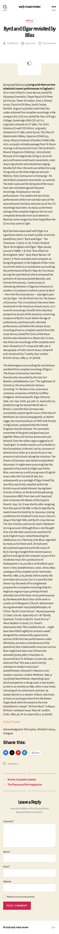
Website (7, 881)
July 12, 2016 (31, 43)
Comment (8, 821)
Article (29, 21)
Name (7, 852)
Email (6, 866)
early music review (29, 6)
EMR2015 (14, 43)
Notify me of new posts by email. (21, 897)
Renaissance (13, 764)
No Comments (49, 43)
